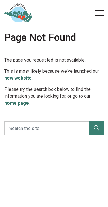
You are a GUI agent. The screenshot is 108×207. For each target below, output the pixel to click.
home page (16, 103)
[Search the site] (54, 128)
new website (18, 78)
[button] (96, 128)
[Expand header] (99, 13)
